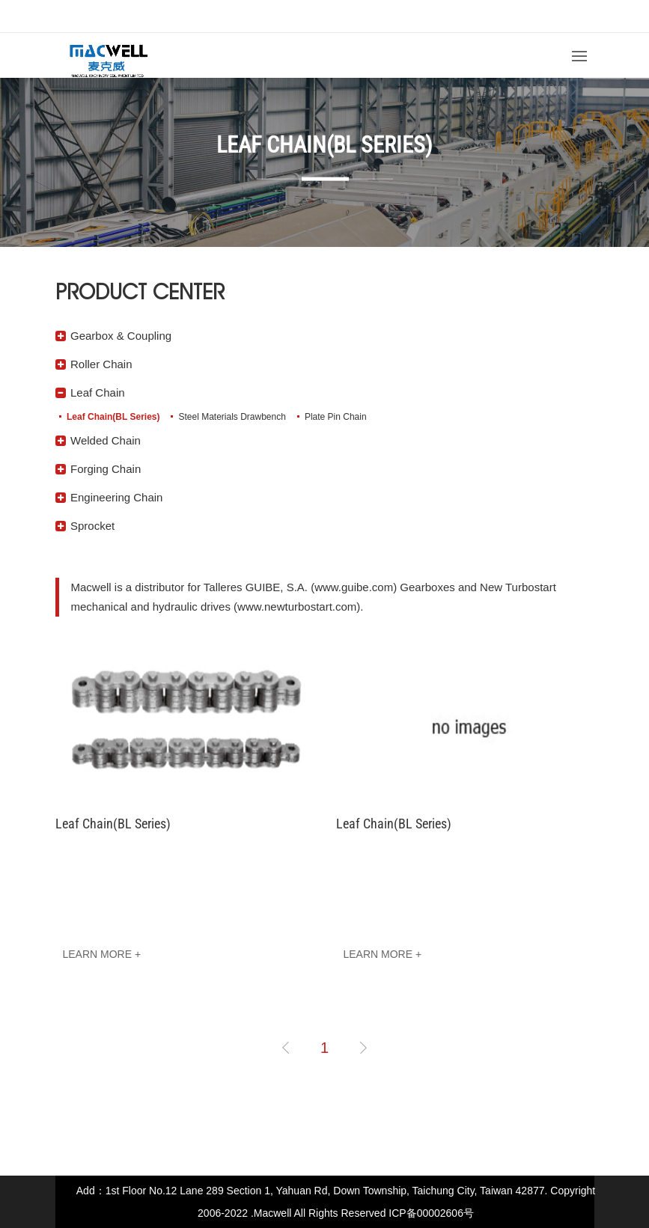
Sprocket (92, 525)
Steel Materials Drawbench (231, 417)
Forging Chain (105, 468)
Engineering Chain (116, 497)
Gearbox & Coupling (120, 335)
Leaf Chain (97, 392)
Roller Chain (101, 364)
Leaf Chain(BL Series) (113, 417)
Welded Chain (105, 440)
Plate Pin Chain (335, 417)
